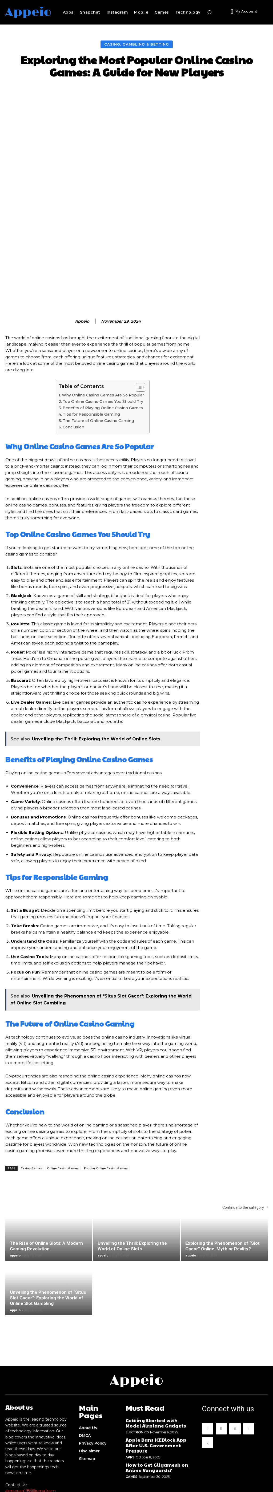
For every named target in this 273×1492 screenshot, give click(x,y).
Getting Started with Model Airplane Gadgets (154, 1354)
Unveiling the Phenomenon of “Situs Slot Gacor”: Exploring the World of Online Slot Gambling (48, 1232)
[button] (209, 12)
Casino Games (31, 1102)
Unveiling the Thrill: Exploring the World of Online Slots (132, 1180)
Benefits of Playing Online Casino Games (103, 342)
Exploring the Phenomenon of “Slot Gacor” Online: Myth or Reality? (222, 1180)
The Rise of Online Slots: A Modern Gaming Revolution (46, 1180)
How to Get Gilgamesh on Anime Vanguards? (152, 1389)
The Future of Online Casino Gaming (98, 354)
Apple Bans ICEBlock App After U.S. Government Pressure (157, 1372)
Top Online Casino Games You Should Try (103, 335)
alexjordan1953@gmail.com (30, 1424)
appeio (82, 255)
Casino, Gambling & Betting (137, 44)
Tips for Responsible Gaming (91, 348)
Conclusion (73, 361)
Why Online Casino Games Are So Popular (103, 329)
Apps (130, 1380)
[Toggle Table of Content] (138, 321)
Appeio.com (172, 1479)
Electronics (137, 1362)
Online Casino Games (63, 1102)
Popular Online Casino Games (106, 1102)
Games (131, 1398)
